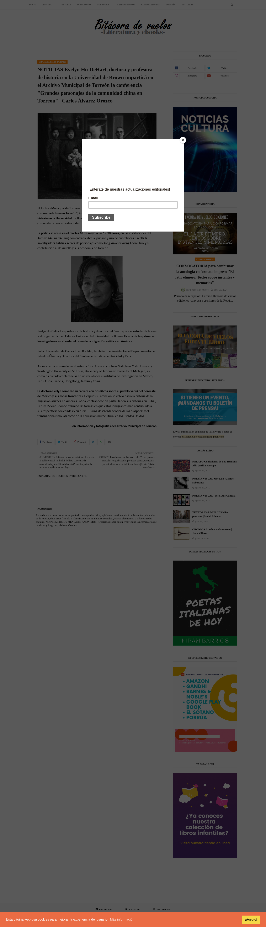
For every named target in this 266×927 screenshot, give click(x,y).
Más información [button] (122, 919)
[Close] (183, 140)
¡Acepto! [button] (251, 919)
